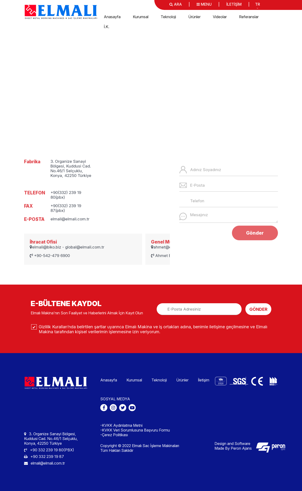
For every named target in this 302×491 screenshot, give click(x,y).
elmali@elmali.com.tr (44, 463)
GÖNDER (258, 309)
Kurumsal (140, 16)
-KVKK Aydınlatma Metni (121, 425)
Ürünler (194, 16)
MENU (204, 4)
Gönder (255, 254)
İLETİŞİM (234, 4)
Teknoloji (168, 16)
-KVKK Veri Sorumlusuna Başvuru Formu (135, 430)
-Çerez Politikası (114, 434)
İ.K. (106, 26)
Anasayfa (112, 16)
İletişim (203, 380)
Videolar (220, 16)
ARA (175, 4)
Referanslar (249, 16)
